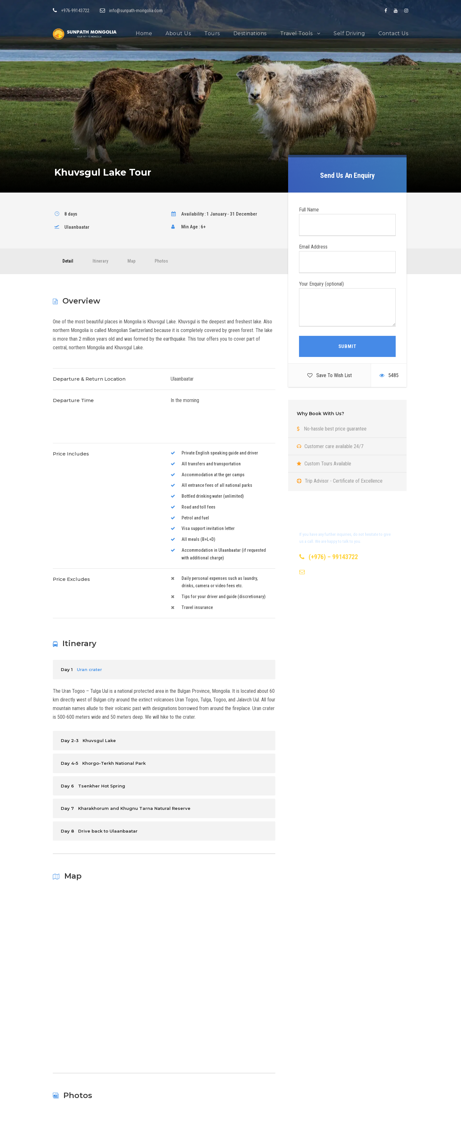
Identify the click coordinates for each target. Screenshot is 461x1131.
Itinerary (100, 261)
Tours (212, 33)
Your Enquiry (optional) (347, 305)
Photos (161, 261)
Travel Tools (296, 33)
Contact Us (393, 33)
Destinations (250, 33)
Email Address (347, 258)
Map (131, 261)
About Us (178, 33)
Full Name (347, 221)
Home (144, 33)
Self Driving (349, 33)
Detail (67, 261)
